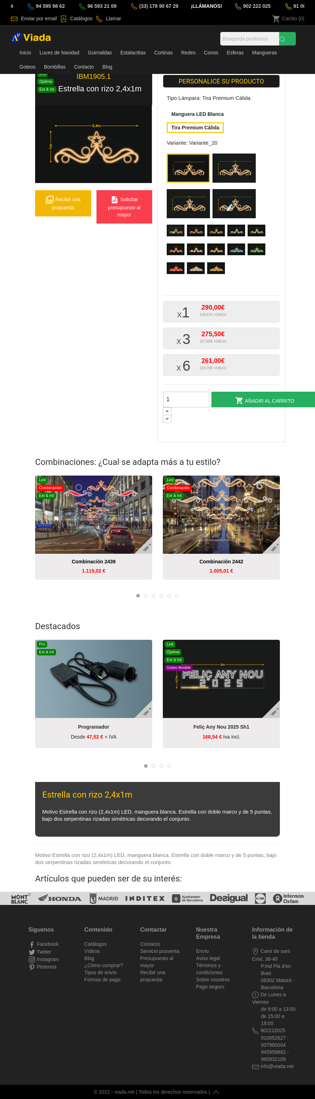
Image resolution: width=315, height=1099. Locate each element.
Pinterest (45, 967)
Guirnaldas (100, 52)
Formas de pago (102, 979)
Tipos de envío (100, 972)
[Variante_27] (237, 233)
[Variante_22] (189, 205)
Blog (107, 67)
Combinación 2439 (94, 561)
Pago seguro (210, 987)
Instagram (47, 959)
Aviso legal (208, 958)
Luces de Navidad (59, 52)
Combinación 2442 (221, 561)
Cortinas (163, 52)
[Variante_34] (177, 270)
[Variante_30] (197, 251)
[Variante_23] (235, 205)
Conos (211, 52)
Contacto (84, 67)
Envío (202, 951)
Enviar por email (38, 18)
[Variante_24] (177, 233)
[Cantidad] (186, 399)
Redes (188, 52)
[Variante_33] (258, 251)
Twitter (43, 952)
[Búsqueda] (249, 38)
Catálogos (81, 18)
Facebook (47, 944)
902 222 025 (264, 6)
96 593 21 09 (109, 6)
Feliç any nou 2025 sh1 (221, 727)
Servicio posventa (159, 951)
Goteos (27, 67)
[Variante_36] (217, 270)
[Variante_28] (258, 233)
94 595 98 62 (57, 6)
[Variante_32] (237, 251)
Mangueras (264, 52)
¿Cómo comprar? (103, 965)
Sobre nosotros (213, 979)
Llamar (113, 18)
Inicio (25, 52)
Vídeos (92, 951)
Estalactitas (133, 52)
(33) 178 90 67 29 (165, 6)
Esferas (235, 52)
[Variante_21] (235, 170)
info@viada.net (276, 1066)
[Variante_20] (189, 170)
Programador (93, 727)
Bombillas (55, 67)
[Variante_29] (177, 251)
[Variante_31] (217, 251)
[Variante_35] (197, 270)
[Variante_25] (197, 233)
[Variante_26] (217, 233)
